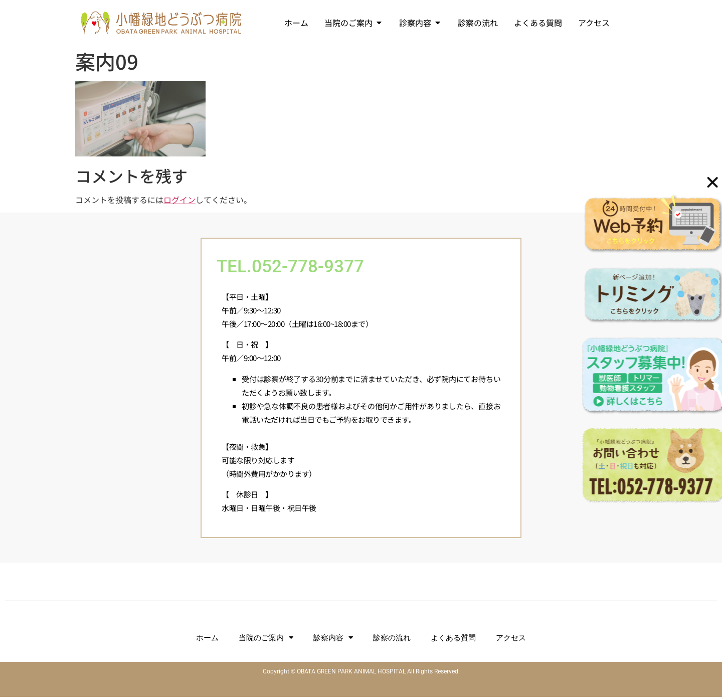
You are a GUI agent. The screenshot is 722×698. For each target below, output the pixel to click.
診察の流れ (392, 638)
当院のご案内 (266, 638)
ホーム (207, 638)
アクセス (511, 638)
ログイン (179, 200)
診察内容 (333, 638)
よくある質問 (453, 638)
